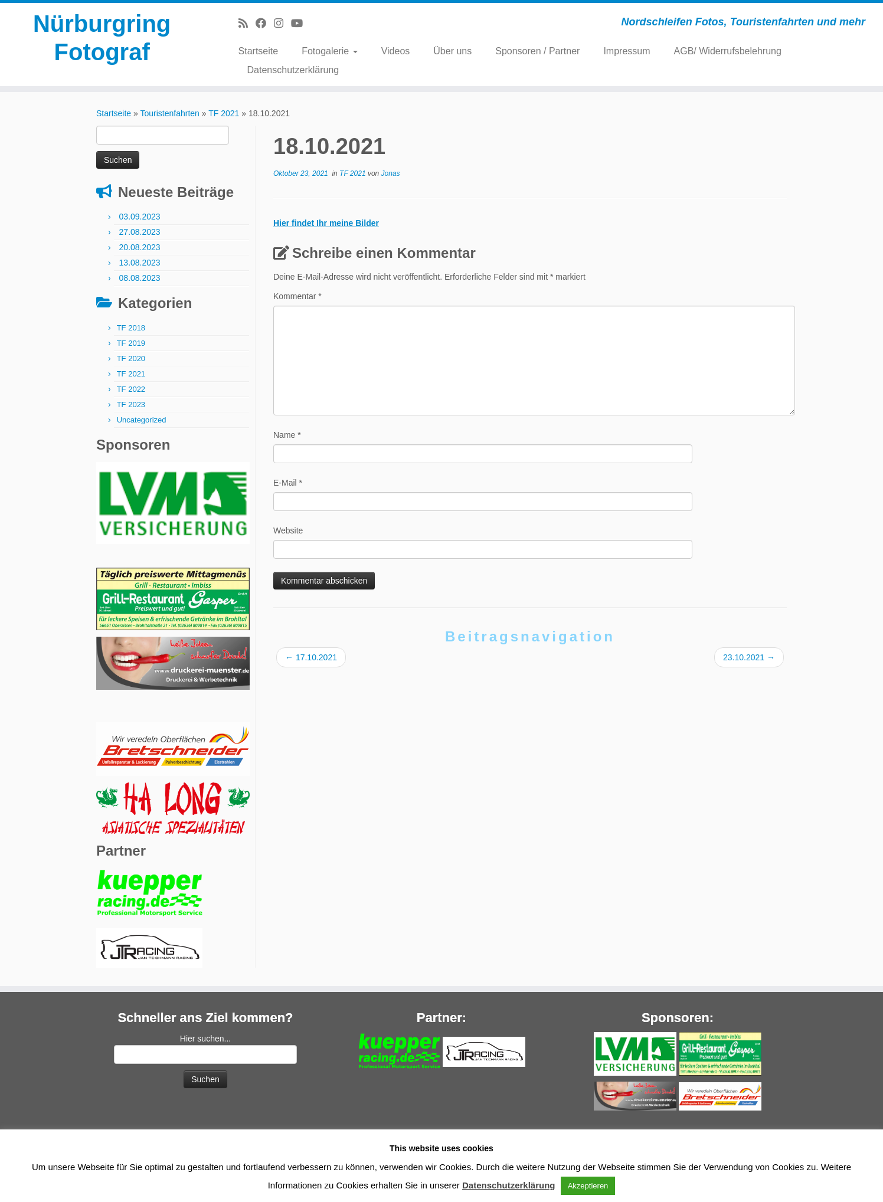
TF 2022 (131, 389)
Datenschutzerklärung (293, 70)
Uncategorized (141, 419)
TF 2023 (131, 404)
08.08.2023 (140, 278)
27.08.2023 (140, 232)
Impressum (626, 51)
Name (287, 435)
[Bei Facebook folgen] (265, 24)
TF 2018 (131, 327)
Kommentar (297, 296)
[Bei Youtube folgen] (300, 24)
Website (288, 530)
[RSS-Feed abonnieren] (247, 24)
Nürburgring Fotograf (102, 38)
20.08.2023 (140, 247)
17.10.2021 (311, 657)
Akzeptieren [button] (588, 1185)
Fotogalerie (330, 51)
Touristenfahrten (169, 113)
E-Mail (287, 482)
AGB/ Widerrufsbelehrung (727, 51)
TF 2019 (131, 343)
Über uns (452, 51)
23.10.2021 (749, 657)
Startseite (258, 51)
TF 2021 (223, 113)
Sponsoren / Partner (537, 51)
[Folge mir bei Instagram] (282, 24)
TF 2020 (131, 358)
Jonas (390, 173)
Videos (395, 51)
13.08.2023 (140, 262)
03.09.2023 (140, 216)
